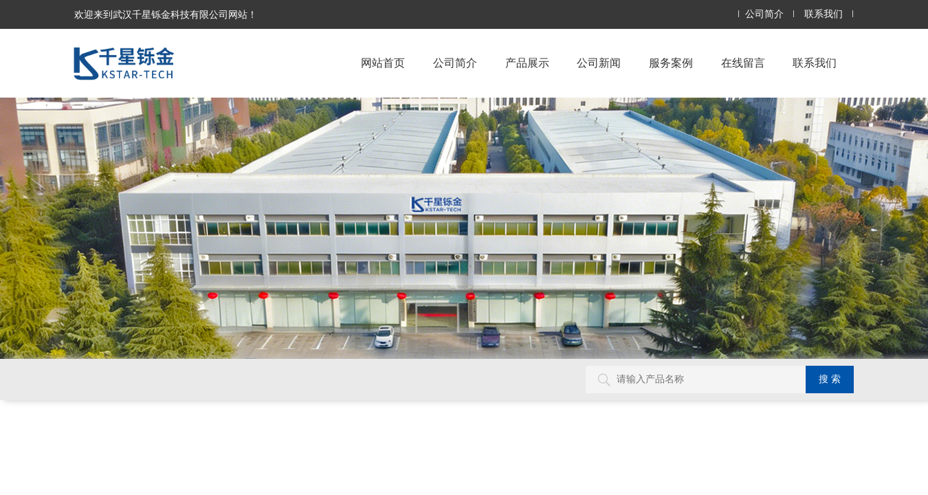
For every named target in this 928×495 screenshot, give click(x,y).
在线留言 (743, 63)
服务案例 (671, 63)
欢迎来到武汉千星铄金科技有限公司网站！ (165, 14)
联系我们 (823, 14)
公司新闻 (599, 63)
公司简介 (764, 14)
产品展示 (527, 63)
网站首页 (383, 63)
